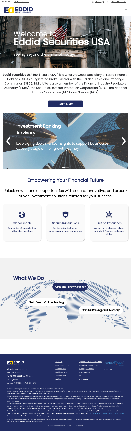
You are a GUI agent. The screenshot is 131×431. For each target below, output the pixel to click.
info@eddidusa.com (21, 2)
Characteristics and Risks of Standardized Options (106, 413)
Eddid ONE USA (61, 372)
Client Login (98, 2)
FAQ (80, 376)
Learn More (65, 104)
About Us (58, 362)
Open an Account (119, 2)
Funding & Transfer (86, 369)
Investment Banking (63, 365)
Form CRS (108, 369)
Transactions (60, 376)
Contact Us (83, 379)
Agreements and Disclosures (90, 362)
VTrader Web (60, 369)
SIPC (52, 394)
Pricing (58, 379)
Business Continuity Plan (88, 365)
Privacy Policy (84, 372)
